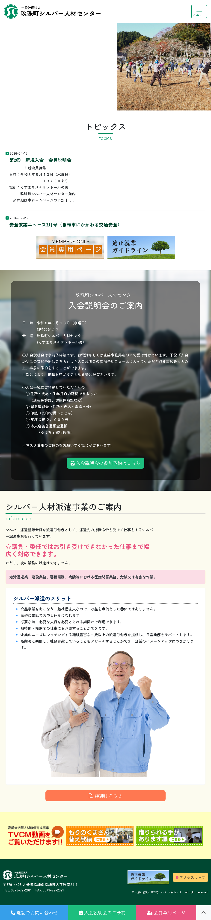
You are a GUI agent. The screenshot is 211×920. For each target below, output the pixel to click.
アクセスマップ (190, 877)
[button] (34, 912)
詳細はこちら (105, 795)
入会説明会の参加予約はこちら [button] (105, 463)
